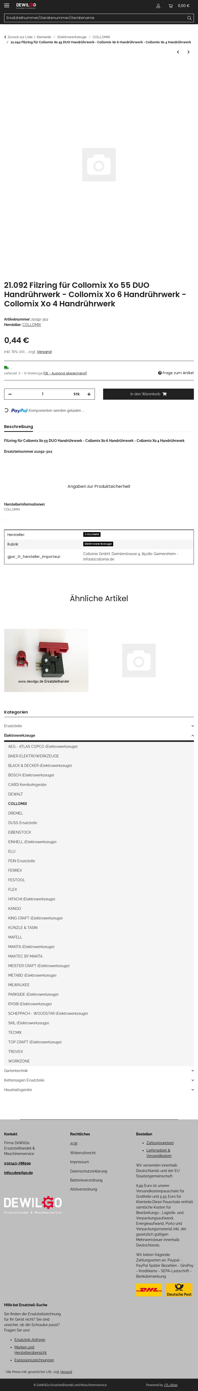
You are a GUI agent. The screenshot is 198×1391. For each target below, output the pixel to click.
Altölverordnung (83, 1189)
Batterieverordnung (86, 1180)
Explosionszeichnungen (34, 1360)
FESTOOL (16, 880)
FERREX (15, 870)
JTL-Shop (170, 1385)
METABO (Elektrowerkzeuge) (32, 975)
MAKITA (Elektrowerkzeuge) (31, 947)
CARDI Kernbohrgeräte (27, 785)
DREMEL (15, 813)
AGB (73, 1144)
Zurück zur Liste (20, 37)
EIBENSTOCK (19, 832)
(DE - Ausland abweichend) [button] (65, 373)
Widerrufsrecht (83, 1153)
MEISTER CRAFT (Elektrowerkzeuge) (39, 966)
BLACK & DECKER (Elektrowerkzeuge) (40, 766)
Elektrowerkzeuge (98, 544)
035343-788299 (17, 1163)
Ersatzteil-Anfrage (29, 1340)
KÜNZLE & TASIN (23, 928)
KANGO (14, 909)
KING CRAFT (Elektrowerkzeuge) (35, 918)
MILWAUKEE (19, 985)
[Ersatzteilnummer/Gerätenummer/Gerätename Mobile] (95, 18)
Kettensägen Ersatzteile (24, 1080)
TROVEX (15, 1052)
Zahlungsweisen (160, 1143)
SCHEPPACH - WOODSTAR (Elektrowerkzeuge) (48, 1013)
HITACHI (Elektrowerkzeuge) (31, 899)
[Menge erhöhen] (89, 394)
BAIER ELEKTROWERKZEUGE (33, 756)
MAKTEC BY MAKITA (25, 956)
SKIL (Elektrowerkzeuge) (28, 1023)
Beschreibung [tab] (18, 427)
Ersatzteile (13, 726)
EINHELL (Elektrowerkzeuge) (32, 842)
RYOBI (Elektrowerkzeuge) (30, 1004)
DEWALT (15, 794)
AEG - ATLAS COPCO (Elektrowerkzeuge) (43, 746)
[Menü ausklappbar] (6, 3)
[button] (158, 6)
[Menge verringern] (10, 394)
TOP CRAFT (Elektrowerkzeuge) (35, 1042)
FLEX (12, 889)
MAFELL (15, 937)
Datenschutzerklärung (88, 1171)
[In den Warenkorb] (8, 67)
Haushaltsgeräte (18, 1090)
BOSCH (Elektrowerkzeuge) (31, 775)
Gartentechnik (16, 1071)
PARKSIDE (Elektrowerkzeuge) (33, 994)
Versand (44, 351)
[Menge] (42, 394)
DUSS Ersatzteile (22, 823)
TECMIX (15, 1032)
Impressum (79, 1162)
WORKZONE (19, 1061)
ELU (11, 851)
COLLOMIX (92, 534)
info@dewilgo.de (18, 1173)
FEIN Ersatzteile (21, 861)
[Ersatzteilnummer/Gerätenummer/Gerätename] (189, 18)
